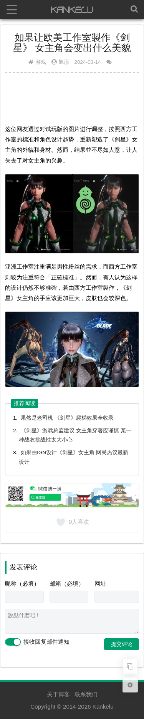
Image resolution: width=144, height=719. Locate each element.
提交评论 (121, 644)
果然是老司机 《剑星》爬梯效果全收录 (67, 418)
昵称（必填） (22, 583)
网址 (100, 583)
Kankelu (103, 706)
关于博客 (58, 694)
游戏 (40, 62)
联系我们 (86, 694)
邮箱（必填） (67, 583)
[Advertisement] (72, 97)
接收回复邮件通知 (37, 642)
